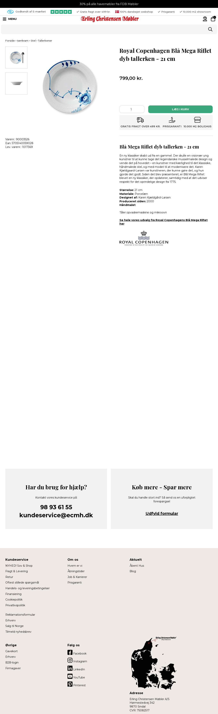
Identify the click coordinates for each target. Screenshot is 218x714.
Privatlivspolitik (15, 605)
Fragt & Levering (16, 571)
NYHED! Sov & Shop (19, 565)
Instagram (77, 660)
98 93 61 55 (56, 507)
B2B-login (12, 662)
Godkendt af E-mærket (26, 12)
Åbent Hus (137, 565)
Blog (133, 571)
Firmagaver (13, 668)
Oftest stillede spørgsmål (22, 582)
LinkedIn (76, 668)
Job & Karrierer (77, 577)
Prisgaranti (74, 582)
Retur (9, 577)
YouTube (76, 676)
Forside (10, 40)
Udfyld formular (162, 513)
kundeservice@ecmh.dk (56, 515)
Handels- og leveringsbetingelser (27, 588)
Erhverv (10, 620)
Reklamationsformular (20, 614)
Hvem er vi (74, 565)
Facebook (76, 652)
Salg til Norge (14, 626)
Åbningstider (76, 571)
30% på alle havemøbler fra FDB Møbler (109, 4)
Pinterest (76, 684)
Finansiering (13, 594)
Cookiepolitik (13, 599)
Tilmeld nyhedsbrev (18, 631)
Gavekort (11, 651)
